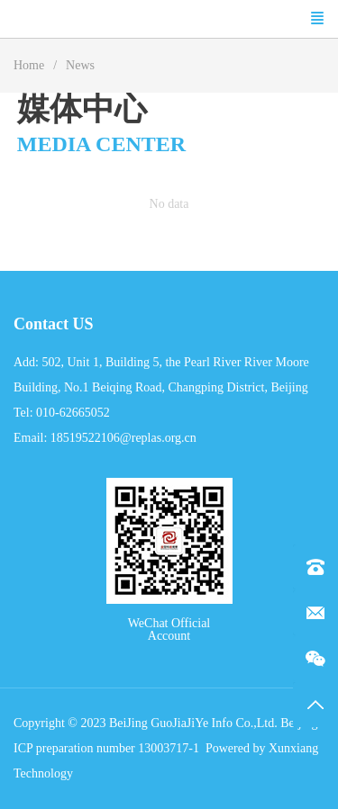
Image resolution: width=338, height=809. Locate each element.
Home (29, 65)
